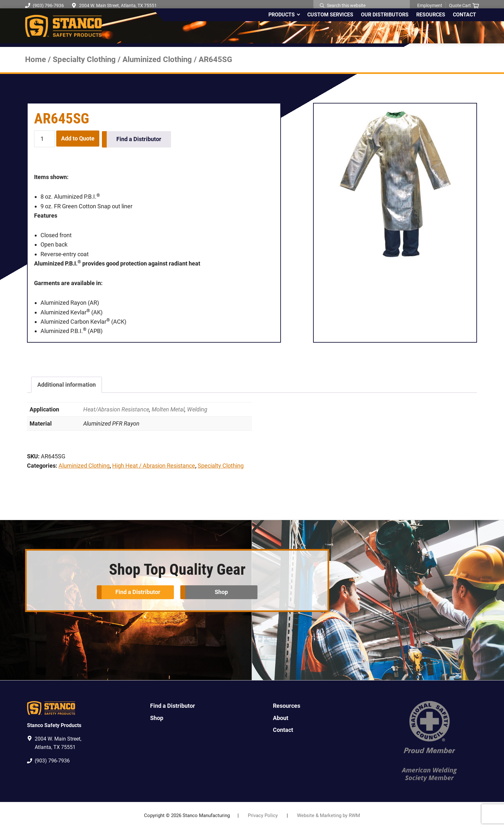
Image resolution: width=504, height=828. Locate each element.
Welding (197, 408)
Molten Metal (168, 408)
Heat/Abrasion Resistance (116, 408)
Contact (283, 728)
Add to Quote (77, 138)
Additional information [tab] (66, 384)
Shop (222, 590)
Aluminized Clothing (157, 59)
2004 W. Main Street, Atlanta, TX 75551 (118, 5)
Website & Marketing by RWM (328, 815)
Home (35, 59)
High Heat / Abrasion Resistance (153, 465)
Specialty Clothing (84, 59)
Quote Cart (464, 6)
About (280, 717)
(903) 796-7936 (44, 5)
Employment (429, 5)
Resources (286, 705)
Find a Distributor (139, 138)
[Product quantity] (44, 139)
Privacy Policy (263, 815)
